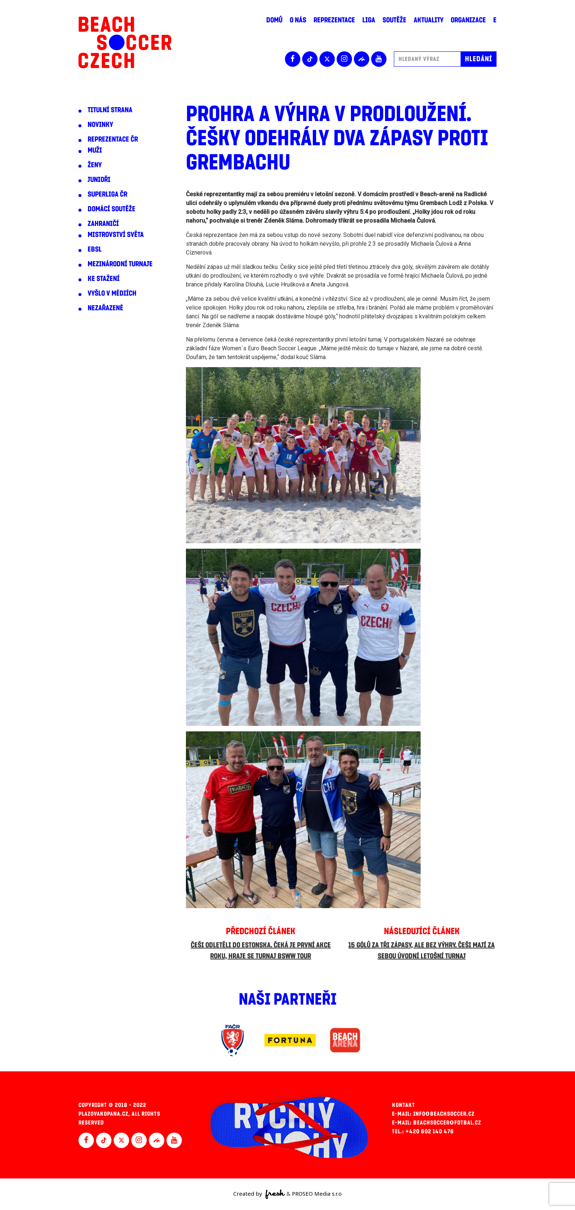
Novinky (100, 124)
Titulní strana (110, 110)
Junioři (99, 179)
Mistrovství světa (116, 234)
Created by (259, 1194)
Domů (274, 20)
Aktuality (428, 20)
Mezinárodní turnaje (120, 264)
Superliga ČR (107, 194)
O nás (298, 20)
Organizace (468, 20)
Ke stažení (104, 278)
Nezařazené (105, 308)
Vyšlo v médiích (112, 293)
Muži (95, 150)
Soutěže (394, 20)
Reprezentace (334, 20)
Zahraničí (103, 223)
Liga (368, 20)
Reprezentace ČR (113, 139)
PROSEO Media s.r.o (317, 1193)
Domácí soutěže (111, 209)
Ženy (95, 165)
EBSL (95, 249)
